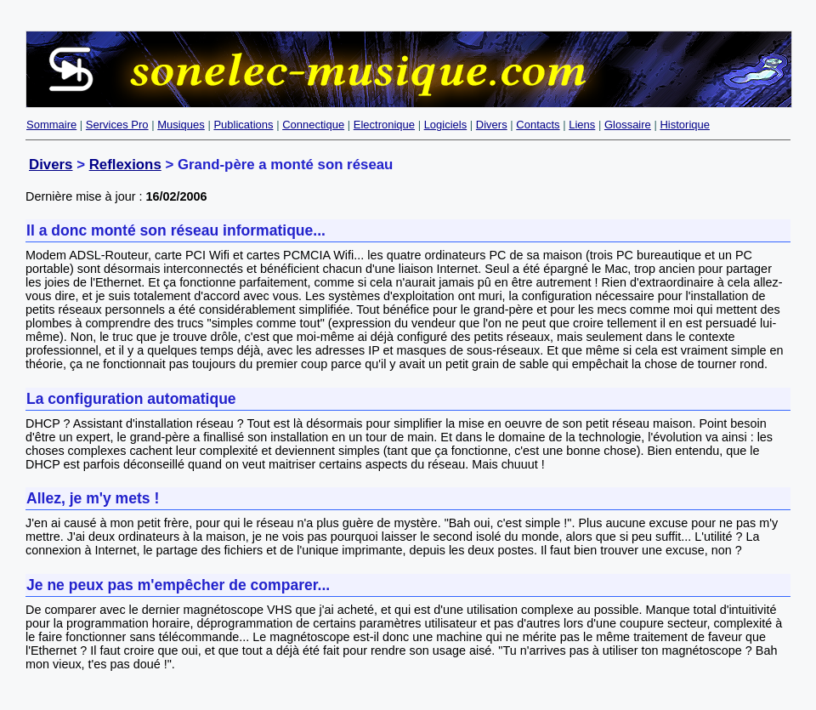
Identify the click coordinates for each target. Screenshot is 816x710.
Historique (685, 124)
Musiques (181, 124)
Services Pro (117, 124)
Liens (582, 124)
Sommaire (51, 124)
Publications (243, 124)
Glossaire (627, 124)
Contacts (537, 124)
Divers (491, 124)
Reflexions (125, 164)
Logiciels (446, 124)
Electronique (384, 124)
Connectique (313, 124)
